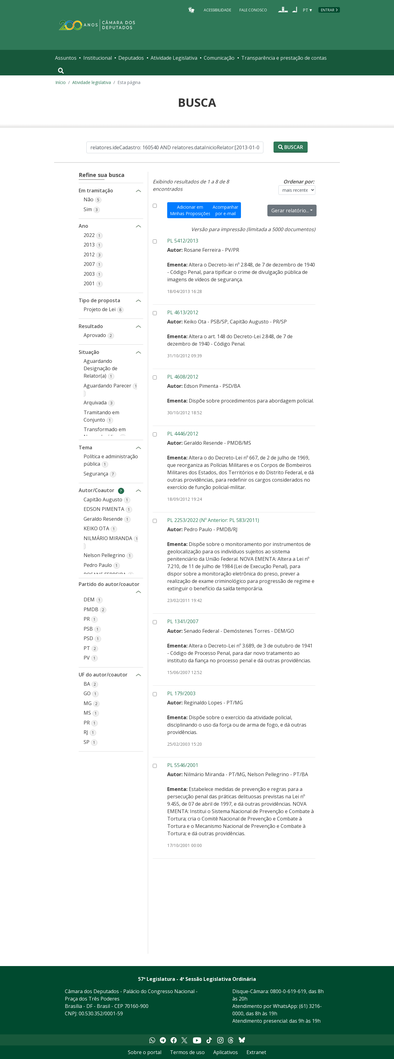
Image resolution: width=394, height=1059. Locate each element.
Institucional (97, 57)
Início (60, 82)
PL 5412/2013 (182, 240)
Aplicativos (225, 1052)
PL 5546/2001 (182, 765)
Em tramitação (96, 190)
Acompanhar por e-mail (225, 210)
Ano (92, 225)
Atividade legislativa (91, 82)
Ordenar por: (298, 181)
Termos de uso (187, 1052)
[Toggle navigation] (61, 70)
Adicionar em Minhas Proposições (190, 210)
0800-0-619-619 (288, 991)
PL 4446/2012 (182, 433)
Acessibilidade (217, 9)
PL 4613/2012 (182, 312)
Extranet (256, 1052)
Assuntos (66, 57)
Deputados (131, 57)
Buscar (290, 147)
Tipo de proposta (99, 300)
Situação (92, 351)
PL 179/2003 (181, 693)
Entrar (327, 10)
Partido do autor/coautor (109, 584)
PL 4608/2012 (182, 376)
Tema (92, 447)
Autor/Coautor (101, 490)
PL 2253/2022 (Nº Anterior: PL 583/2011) (213, 520)
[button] (92, 199)
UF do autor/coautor (103, 674)
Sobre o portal (144, 1052)
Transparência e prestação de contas (284, 57)
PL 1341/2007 (182, 621)
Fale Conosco (253, 9)
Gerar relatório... (290, 210)
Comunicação (219, 57)
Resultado (92, 326)
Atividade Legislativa (174, 57)
